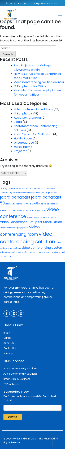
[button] (48, 14)
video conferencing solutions (33, 109)
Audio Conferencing (27, 118)
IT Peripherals (23, 114)
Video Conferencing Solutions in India (39, 82)
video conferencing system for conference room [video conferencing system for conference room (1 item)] (21, 252)
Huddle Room (23, 138)
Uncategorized (24, 143)
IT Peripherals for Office (30, 86)
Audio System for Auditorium (33, 134)
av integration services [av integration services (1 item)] (10, 188)
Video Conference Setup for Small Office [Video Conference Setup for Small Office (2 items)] (31, 222)
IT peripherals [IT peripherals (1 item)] (52, 192)
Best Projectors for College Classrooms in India (32, 67)
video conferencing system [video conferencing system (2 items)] (42, 247)
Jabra (18, 122)
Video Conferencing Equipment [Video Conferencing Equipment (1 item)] (14, 227)
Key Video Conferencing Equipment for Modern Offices (38, 92)
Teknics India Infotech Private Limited (33, 438)
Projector (20, 151)
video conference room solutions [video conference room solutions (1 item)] (41, 217)
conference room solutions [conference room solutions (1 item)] (33, 192)
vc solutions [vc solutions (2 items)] (34, 203)
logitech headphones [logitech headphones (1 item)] (15, 204)
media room (22, 147)
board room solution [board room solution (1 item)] (30, 188)
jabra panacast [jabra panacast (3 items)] (15, 197)
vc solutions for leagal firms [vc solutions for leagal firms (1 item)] (33, 210)
